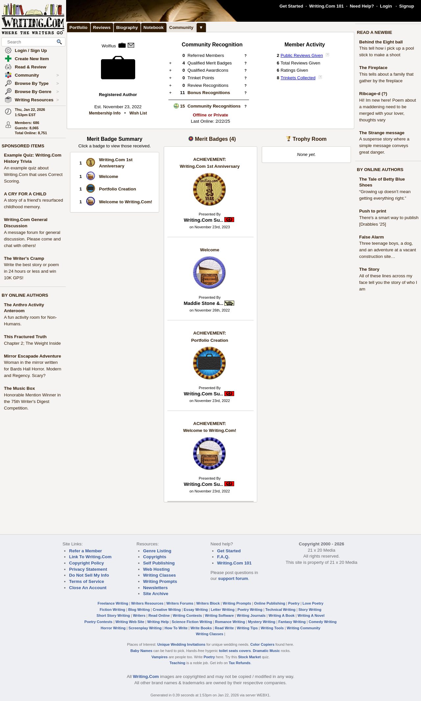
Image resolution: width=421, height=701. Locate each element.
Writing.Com (146, 676)
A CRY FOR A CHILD (25, 193)
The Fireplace (373, 67)
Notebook (153, 27)
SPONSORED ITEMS (23, 145)
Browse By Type (37, 83)
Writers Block (208, 603)
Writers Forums (179, 603)
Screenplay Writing (145, 628)
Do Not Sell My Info (89, 575)
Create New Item (32, 58)
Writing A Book (282, 615)
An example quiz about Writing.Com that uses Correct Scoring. (33, 174)
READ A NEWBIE (374, 32)
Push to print (372, 211)
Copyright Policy (86, 563)
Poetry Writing (249, 610)
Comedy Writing (322, 622)
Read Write (224, 628)
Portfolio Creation (117, 189)
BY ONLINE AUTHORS (25, 295)
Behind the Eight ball (381, 41)
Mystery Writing (261, 622)
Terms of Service (86, 581)
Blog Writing (139, 610)
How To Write (175, 628)
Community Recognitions (213, 106)
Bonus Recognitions (208, 92)
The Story (369, 269)
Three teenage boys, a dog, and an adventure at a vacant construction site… (387, 250)
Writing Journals (251, 615)
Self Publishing (159, 563)
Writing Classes (159, 575)
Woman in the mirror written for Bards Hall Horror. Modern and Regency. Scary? (32, 369)
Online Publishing (269, 603)
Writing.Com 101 (326, 6)
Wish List (138, 113)
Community (37, 75)
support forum (233, 578)
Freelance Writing (113, 603)
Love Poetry (313, 603)
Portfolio (78, 27)
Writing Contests (187, 615)
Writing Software (219, 615)
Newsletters (155, 587)
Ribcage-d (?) (373, 93)
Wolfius (109, 45)
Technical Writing (280, 610)
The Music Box (19, 388)
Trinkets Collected (298, 77)
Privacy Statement (88, 569)
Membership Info (105, 113)
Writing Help (158, 622)
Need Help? (362, 6)
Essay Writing (196, 610)
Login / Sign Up (31, 50)
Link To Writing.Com (90, 556)
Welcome (108, 176)
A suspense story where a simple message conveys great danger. (384, 146)
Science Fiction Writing (192, 622)
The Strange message (382, 132)
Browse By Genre (37, 91)
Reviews (102, 27)
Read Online (159, 615)
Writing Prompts (160, 581)
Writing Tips (247, 628)
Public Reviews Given (302, 55)
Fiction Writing (112, 610)
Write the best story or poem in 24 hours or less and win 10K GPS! (31, 271)
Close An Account (88, 587)
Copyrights (154, 556)
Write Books (201, 628)
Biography (127, 27)
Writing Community (303, 628)
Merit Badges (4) (215, 139)
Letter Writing (223, 610)
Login (386, 6)
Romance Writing (230, 622)
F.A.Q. (223, 556)
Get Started (291, 6)
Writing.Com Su (203, 220)
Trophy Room (310, 139)
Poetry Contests (98, 622)
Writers (139, 615)
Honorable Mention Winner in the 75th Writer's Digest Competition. (32, 401)
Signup (406, 6)
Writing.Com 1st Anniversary (209, 163)
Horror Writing (113, 628)
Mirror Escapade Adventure (32, 356)
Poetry (294, 603)
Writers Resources (147, 603)
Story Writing (309, 610)
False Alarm (371, 237)
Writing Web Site (129, 622)
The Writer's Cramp (24, 258)
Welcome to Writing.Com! (125, 201)
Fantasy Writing (292, 622)
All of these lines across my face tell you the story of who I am (388, 282)
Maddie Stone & (203, 303)
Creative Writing (167, 610)
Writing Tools (272, 628)
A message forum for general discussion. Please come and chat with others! (32, 239)
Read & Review (30, 66)
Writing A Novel (311, 615)
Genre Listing (157, 550)
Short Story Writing (113, 615)
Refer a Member (85, 550)
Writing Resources (37, 100)
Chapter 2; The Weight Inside (32, 343)
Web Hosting (156, 569)
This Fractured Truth (25, 336)
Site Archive (155, 593)
